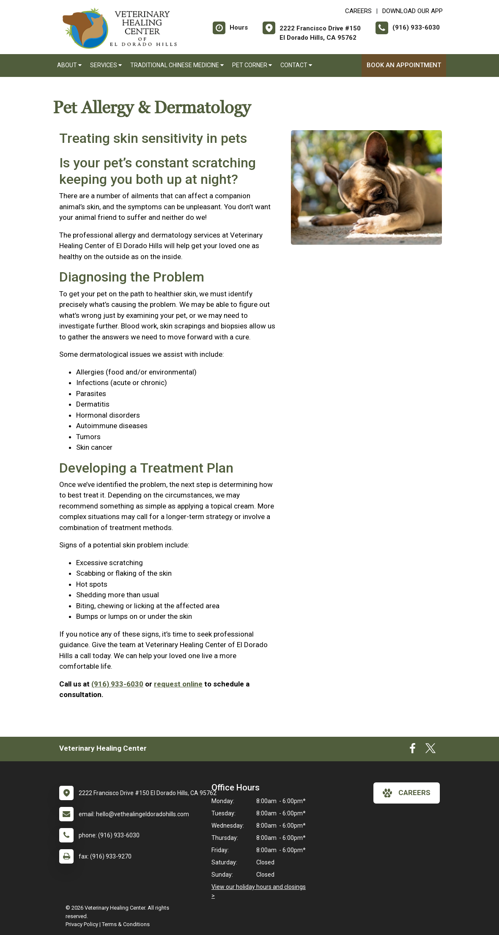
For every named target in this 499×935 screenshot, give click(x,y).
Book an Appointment (404, 65)
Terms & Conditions (126, 924)
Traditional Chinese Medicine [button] (177, 65)
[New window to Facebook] (412, 750)
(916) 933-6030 (117, 684)
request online (178, 684)
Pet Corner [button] (252, 65)
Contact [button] (296, 65)
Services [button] (106, 65)
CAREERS (358, 11)
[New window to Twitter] (430, 750)
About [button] (69, 65)
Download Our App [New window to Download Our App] (412, 11)
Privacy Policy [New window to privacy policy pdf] (82, 924)
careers (406, 793)
